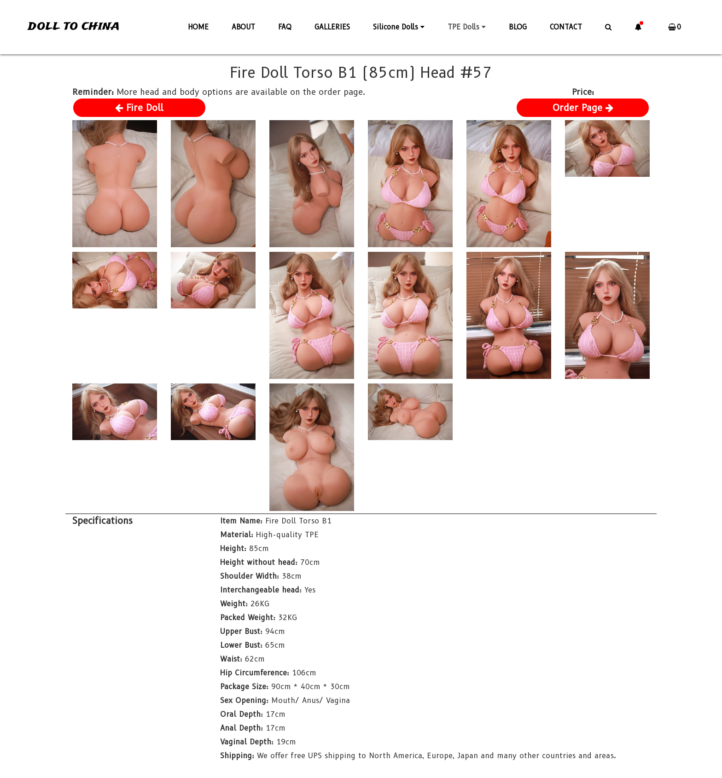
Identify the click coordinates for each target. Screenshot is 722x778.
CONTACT (566, 27)
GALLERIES (332, 27)
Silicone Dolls (399, 27)
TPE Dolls (467, 27)
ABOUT (243, 27)
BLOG (518, 27)
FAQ (284, 27)
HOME (198, 27)
